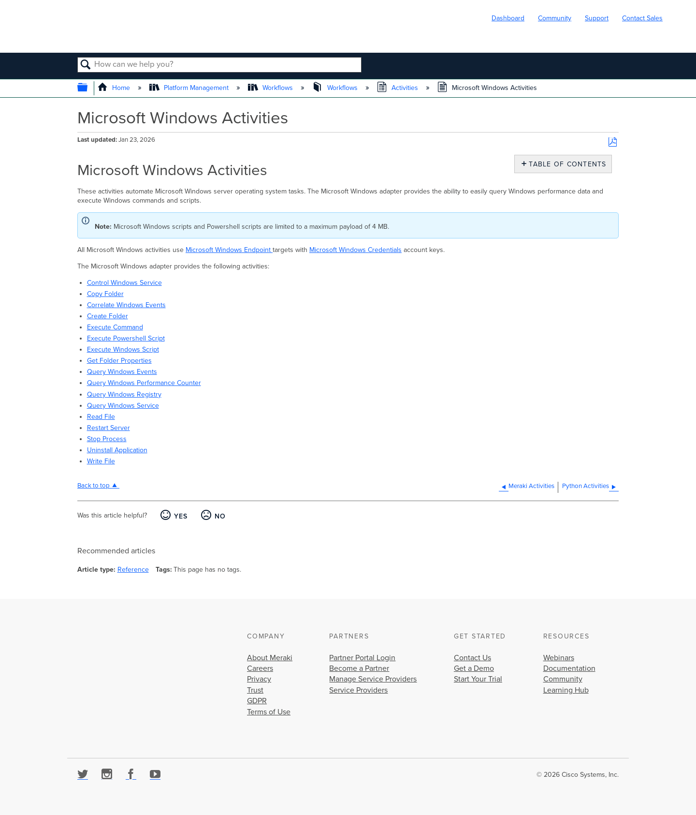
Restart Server (108, 428)
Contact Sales (642, 18)
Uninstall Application (117, 450)
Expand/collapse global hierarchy (88, 88)
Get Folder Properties (119, 360)
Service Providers (358, 690)
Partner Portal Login (362, 658)
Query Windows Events (122, 372)
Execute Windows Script (123, 349)
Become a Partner (359, 668)
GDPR (257, 701)
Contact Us (472, 658)
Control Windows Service (124, 283)
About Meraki (269, 658)
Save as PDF (612, 142)
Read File (101, 417)
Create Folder (107, 316)
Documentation (569, 668)
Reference (133, 569)
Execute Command (115, 327)
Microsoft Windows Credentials (355, 250)
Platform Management (190, 88)
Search (85, 65)
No (220, 516)
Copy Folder (105, 294)
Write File (101, 461)
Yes (181, 516)
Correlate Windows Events (126, 305)
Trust (255, 690)
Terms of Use (268, 712)
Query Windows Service (123, 405)
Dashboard (508, 18)
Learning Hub (566, 690)
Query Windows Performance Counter (144, 383)
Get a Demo (474, 668)
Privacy (259, 679)
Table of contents (565, 164)
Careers (260, 668)
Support (597, 18)
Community (554, 18)
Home (115, 88)
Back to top (93, 485)
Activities (398, 88)
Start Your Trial (478, 679)
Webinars (558, 658)
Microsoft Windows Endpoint (229, 250)
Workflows (271, 88)
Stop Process (107, 439)
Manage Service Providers (373, 679)
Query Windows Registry (124, 394)
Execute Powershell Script (126, 338)
